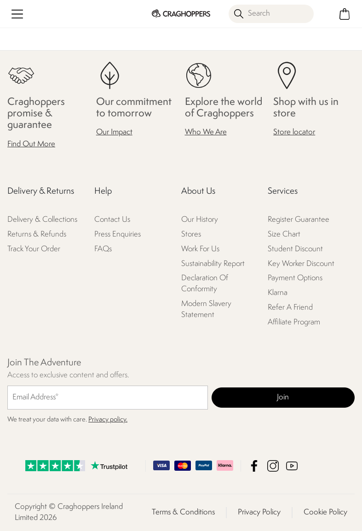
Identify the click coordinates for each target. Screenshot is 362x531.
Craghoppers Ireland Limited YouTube (292, 466)
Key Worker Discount (301, 264)
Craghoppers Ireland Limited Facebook (254, 466)
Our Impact (114, 132)
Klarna (277, 293)
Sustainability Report (213, 264)
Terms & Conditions (183, 512)
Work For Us (200, 249)
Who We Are (206, 132)
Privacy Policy (259, 512)
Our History (199, 220)
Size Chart (284, 234)
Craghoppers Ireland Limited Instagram (273, 466)
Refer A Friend (290, 308)
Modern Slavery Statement (206, 309)
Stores (191, 234)
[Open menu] (17, 14)
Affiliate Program (294, 322)
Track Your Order (33, 249)
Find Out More (31, 144)
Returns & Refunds (36, 234)
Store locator (294, 132)
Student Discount (295, 249)
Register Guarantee (298, 220)
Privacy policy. (107, 419)
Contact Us (112, 220)
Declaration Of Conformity (204, 283)
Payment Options (295, 278)
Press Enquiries (117, 234)
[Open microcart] (345, 14)
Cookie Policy (325, 512)
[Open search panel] (271, 14)
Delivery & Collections (42, 220)
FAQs (103, 249)
